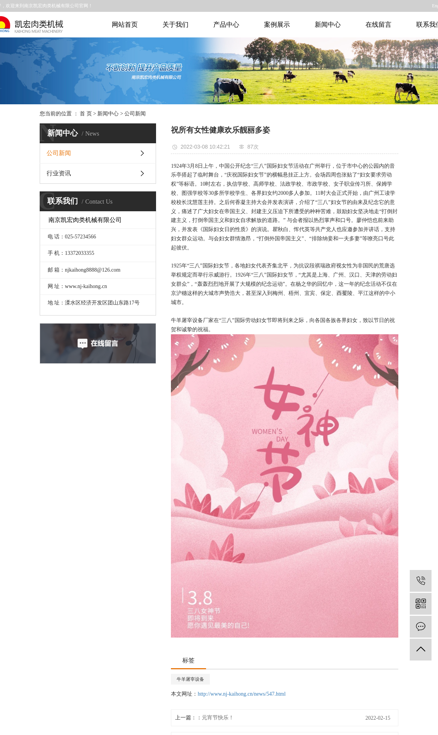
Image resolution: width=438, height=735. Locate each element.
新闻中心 (328, 24)
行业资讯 (59, 173)
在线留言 (378, 24)
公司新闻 (135, 114)
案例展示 (277, 24)
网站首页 (125, 24)
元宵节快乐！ (218, 717)
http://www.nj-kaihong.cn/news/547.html (241, 694)
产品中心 (226, 24)
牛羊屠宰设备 (190, 679)
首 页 (86, 114)
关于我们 (175, 24)
